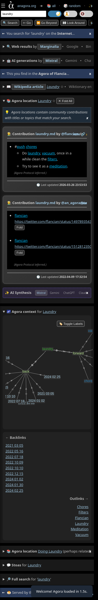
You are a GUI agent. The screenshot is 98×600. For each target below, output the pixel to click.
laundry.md (45, 133)
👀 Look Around (73, 22)
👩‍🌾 (9, 133)
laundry (34, 153)
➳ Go (27, 22)
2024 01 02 (14, 479)
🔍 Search (10, 22)
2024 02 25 (14, 490)
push (21, 146)
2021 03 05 (14, 445)
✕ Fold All (65, 101)
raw (77, 134)
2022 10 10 (14, 467)
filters (52, 159)
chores (31, 146)
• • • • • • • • (49, 47)
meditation (58, 166)
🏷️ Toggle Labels (71, 323)
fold (20, 227)
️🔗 (83, 134)
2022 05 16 (14, 451)
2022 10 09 (14, 462)
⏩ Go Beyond (46, 22)
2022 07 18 (14, 456)
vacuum (48, 153)
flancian (21, 215)
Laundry (53, 86)
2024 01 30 (14, 484)
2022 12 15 (14, 473)
